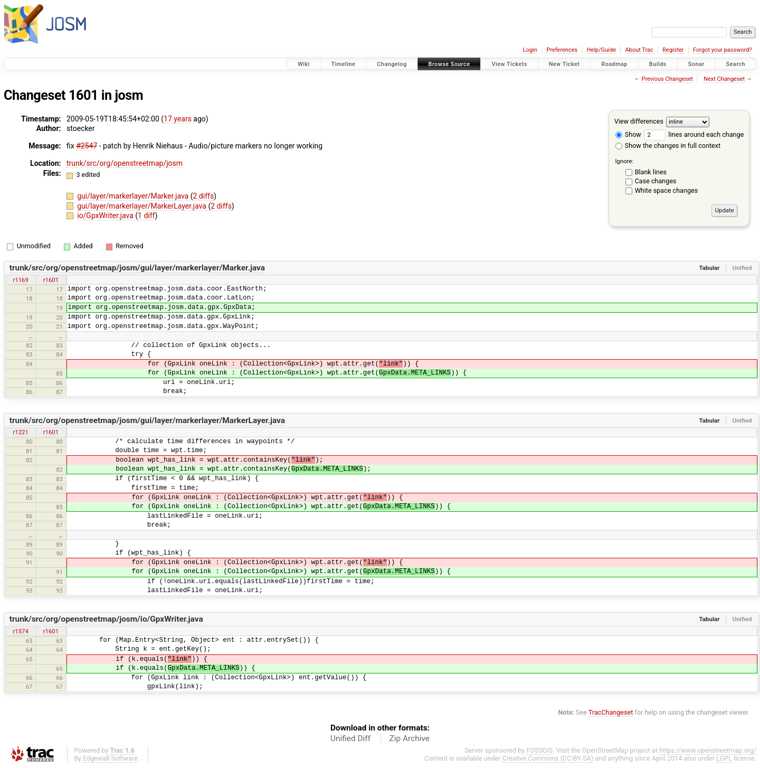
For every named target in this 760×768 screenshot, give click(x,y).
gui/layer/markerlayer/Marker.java (134, 196)
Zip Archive (410, 738)
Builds (658, 64)
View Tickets (509, 64)
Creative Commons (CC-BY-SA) (548, 758)
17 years (178, 119)
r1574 (20, 631)
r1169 (20, 280)
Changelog (391, 64)
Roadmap (614, 64)
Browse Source (449, 64)
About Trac (639, 49)
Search (735, 64)
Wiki (304, 64)
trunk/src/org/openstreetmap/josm (124, 163)
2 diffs (203, 196)
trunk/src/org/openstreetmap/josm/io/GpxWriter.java (106, 619)
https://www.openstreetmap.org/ (707, 750)
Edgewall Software (110, 758)
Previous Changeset (666, 79)
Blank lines (651, 172)
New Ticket (564, 64)
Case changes (656, 181)
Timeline (343, 64)
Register (672, 49)
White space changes (666, 190)
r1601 (51, 280)
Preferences (561, 49)
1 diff (146, 215)
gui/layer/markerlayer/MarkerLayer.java (142, 206)
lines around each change (694, 134)
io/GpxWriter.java (106, 215)
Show (628, 134)
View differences (638, 121)
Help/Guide (601, 49)
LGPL (724, 758)
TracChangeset (610, 712)
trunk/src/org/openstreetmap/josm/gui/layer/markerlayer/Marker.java (137, 268)
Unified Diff (350, 738)
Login (530, 49)
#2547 (86, 146)
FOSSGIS (539, 750)
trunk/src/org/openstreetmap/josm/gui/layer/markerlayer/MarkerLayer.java (147, 420)
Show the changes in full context (667, 145)
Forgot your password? (722, 49)
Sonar (696, 64)
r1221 (20, 432)
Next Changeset (724, 79)
